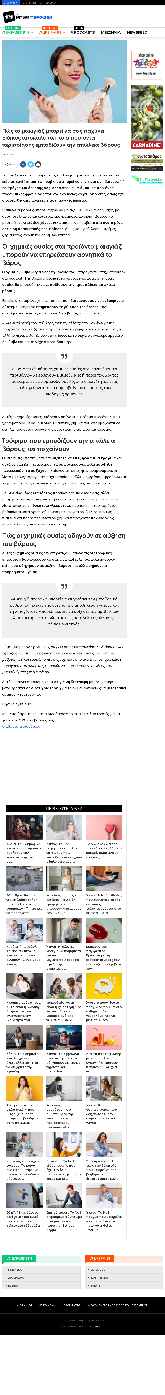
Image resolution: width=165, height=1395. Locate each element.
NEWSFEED (137, 32)
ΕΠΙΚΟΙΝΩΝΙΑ (48, 2)
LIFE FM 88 (50, 31)
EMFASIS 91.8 (16, 31)
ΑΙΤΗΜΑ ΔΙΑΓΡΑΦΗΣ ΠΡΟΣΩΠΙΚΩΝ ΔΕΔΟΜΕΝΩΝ (118, 1365)
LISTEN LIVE (15, 1330)
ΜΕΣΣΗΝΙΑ (111, 32)
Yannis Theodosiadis (94, 1386)
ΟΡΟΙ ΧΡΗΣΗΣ (72, 1365)
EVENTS (13, 1346)
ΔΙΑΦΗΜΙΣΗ (30, 2)
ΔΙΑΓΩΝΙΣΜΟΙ (16, 1338)
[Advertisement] (64, 199)
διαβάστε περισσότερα (21, 786)
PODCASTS (83, 31)
